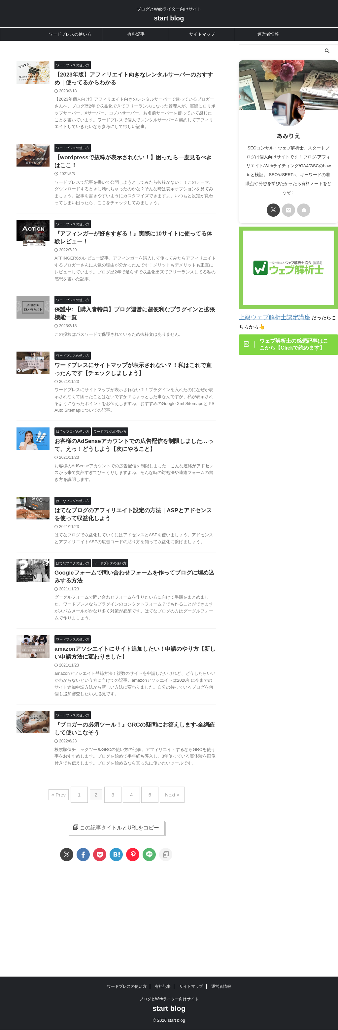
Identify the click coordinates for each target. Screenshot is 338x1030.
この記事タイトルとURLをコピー (116, 897)
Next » (165, 867)
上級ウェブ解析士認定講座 (268, 317)
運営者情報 (268, 34)
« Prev (67, 867)
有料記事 (136, 34)
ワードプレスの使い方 (70, 34)
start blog (169, 18)
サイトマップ (202, 34)
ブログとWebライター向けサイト (169, 979)
